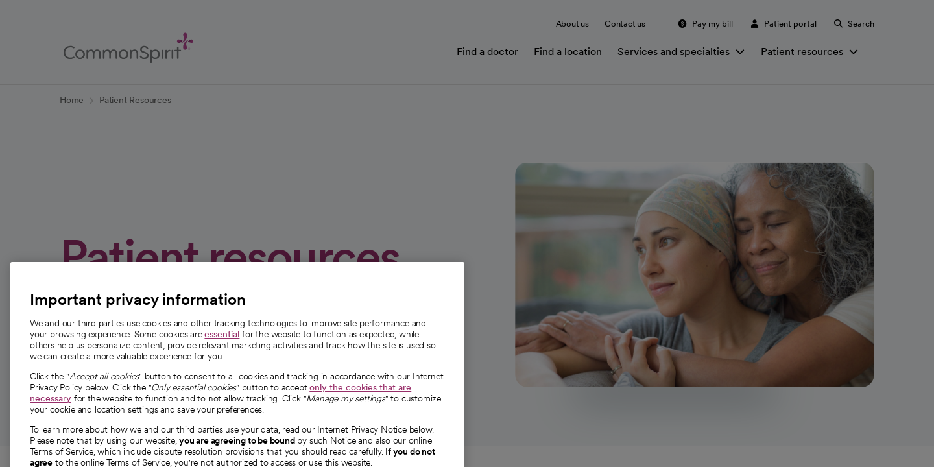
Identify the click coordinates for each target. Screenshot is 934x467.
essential (221, 350)
